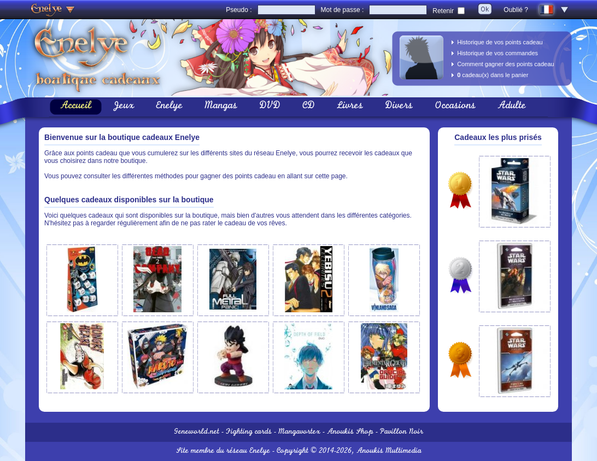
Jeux (123, 106)
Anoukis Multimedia (389, 451)
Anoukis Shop (350, 432)
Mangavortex (299, 432)
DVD (269, 106)
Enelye (169, 106)
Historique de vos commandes (497, 53)
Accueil (75, 106)
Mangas (220, 106)
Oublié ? (516, 10)
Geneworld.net (196, 432)
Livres (350, 106)
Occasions (455, 106)
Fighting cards (249, 432)
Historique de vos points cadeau (500, 42)
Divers (399, 106)
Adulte (511, 106)
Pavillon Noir (401, 432)
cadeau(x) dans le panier (492, 75)
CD (308, 106)
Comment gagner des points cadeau (505, 64)
